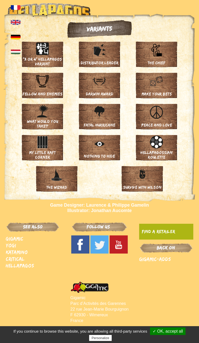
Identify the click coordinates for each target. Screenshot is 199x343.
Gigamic (14, 238)
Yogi (11, 245)
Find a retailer (158, 231)
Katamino (17, 252)
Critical (15, 259)
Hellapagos (20, 265)
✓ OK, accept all (168, 331)
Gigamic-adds (155, 259)
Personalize (100, 338)
